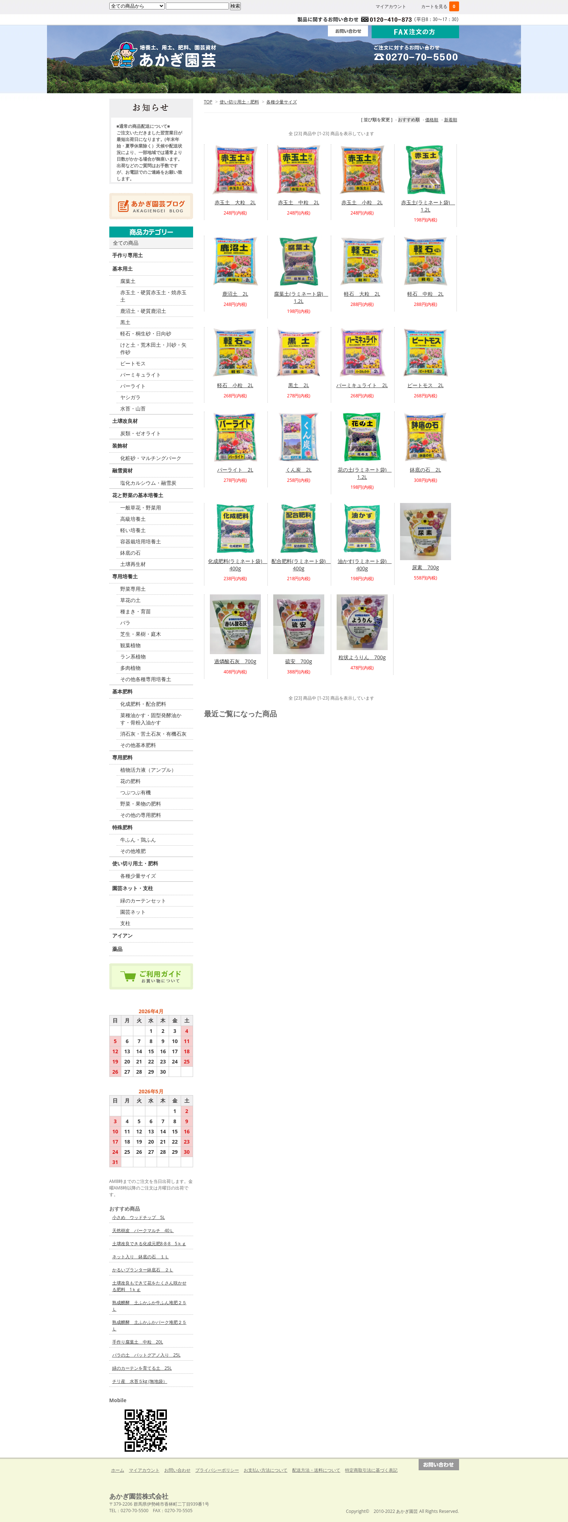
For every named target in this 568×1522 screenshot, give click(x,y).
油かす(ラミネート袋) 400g (365, 565)
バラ (125, 622)
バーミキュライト (140, 374)
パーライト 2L (235, 469)
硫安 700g (298, 661)
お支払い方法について (265, 1470)
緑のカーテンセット (143, 900)
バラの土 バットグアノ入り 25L (146, 1355)
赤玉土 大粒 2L (235, 202)
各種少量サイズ (281, 102)
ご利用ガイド (214, 83)
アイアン (122, 935)
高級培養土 (133, 518)
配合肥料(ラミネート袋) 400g (300, 565)
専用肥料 (122, 757)
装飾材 (120, 445)
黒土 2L (298, 385)
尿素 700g (425, 567)
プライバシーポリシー (217, 1470)
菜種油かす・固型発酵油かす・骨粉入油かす (150, 719)
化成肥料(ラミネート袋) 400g (237, 565)
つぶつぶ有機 (135, 792)
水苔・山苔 (133, 408)
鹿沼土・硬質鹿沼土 (143, 310)
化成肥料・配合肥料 (143, 703)
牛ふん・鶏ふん (138, 839)
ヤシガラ (130, 397)
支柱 (125, 923)
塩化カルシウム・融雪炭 (148, 482)
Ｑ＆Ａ (424, 83)
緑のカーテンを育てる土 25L (142, 1368)
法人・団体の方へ (284, 83)
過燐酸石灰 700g (235, 661)
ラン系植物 (133, 656)
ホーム (144, 83)
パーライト (133, 385)
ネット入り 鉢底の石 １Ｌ (140, 1257)
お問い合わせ (177, 1470)
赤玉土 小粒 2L (362, 202)
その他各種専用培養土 (145, 679)
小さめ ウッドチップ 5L (138, 1217)
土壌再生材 (133, 564)
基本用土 (122, 268)
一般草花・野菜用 (140, 507)
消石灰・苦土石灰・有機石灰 (153, 733)
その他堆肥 (133, 850)
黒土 (125, 322)
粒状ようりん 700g (362, 657)
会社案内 (354, 83)
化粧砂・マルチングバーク (150, 458)
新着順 (450, 120)
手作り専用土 (127, 255)
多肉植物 (130, 667)
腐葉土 (128, 281)
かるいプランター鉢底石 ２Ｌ (142, 1270)
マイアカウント (391, 6)
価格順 (431, 120)
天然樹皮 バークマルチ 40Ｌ (143, 1230)
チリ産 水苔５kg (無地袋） (139, 1381)
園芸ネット (133, 911)
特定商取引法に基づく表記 (371, 1470)
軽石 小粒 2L (235, 385)
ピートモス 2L (425, 385)
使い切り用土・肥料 (239, 102)
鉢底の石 (130, 552)
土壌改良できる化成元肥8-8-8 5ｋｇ (149, 1243)
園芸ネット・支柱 (132, 888)
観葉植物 (130, 645)
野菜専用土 (133, 588)
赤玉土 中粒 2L (298, 202)
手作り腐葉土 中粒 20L (137, 1342)
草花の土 (130, 600)
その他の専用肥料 (140, 814)
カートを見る (440, 6)
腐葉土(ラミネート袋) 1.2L (301, 297)
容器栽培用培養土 (140, 541)
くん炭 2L (299, 469)
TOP (208, 102)
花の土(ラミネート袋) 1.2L (365, 473)
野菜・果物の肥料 (140, 803)
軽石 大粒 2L (362, 293)
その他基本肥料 (138, 745)
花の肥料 (130, 781)
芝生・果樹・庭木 (140, 633)
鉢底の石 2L (425, 469)
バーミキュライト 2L (362, 385)
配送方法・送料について (316, 1470)
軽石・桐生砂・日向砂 (145, 333)
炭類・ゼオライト (140, 433)
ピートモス (133, 363)
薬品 (117, 948)
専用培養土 (125, 576)
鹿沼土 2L (235, 293)
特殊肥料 (122, 827)
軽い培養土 (133, 530)
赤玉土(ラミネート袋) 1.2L (428, 206)
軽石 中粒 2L (425, 293)
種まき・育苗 (135, 611)
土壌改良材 (125, 420)
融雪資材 (122, 470)
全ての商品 (125, 242)
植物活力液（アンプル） (148, 769)
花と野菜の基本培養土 (137, 495)
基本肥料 (122, 691)
